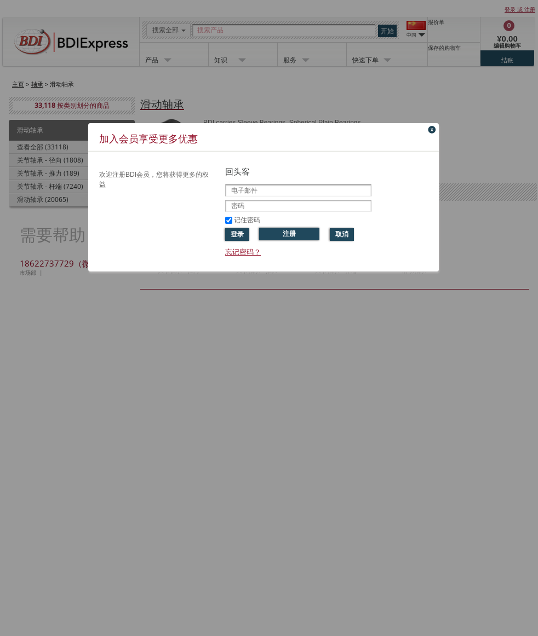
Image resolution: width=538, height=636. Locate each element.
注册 (289, 234)
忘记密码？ (243, 252)
